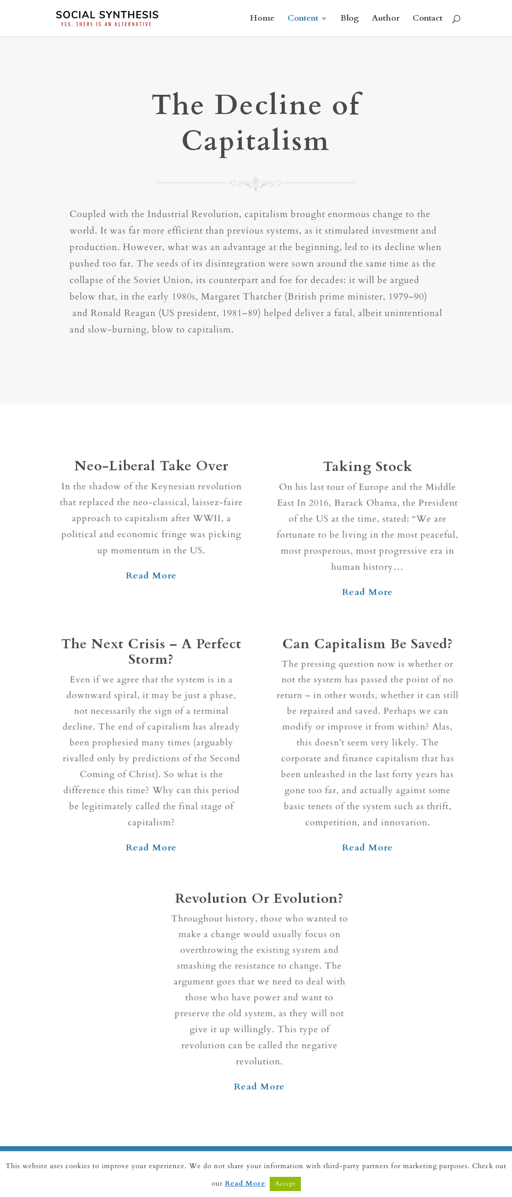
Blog (349, 19)
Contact (427, 19)
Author (386, 19)
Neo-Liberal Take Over (151, 469)
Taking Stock (367, 470)
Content (303, 19)
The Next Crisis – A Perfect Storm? (151, 659)
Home (262, 19)
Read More (151, 576)
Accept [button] (285, 1184)
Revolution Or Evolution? (259, 905)
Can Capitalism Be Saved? (367, 652)
